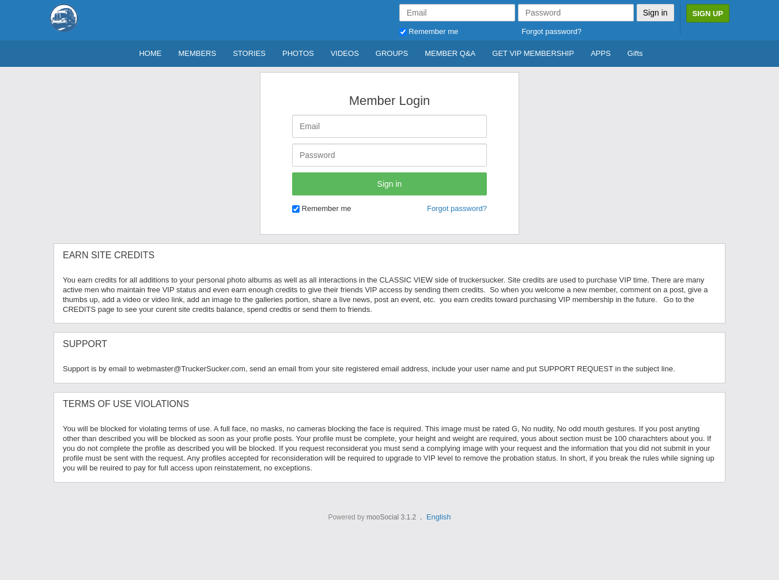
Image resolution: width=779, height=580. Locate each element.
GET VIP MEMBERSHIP (533, 53)
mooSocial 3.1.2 (391, 517)
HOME (150, 53)
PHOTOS (298, 53)
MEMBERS (197, 53)
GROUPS (392, 53)
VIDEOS (345, 53)
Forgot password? (551, 31)
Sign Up (708, 13)
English (438, 517)
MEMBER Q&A (450, 53)
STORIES (249, 53)
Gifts (635, 53)
